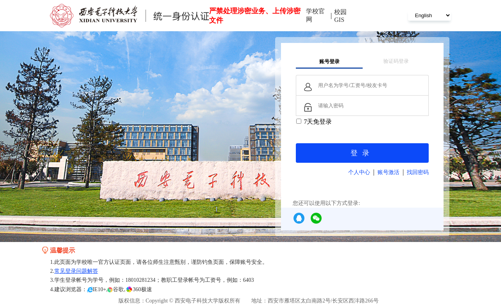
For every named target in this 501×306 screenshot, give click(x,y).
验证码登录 (396, 61)
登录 (362, 153)
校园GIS (340, 16)
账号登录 (329, 61)
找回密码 (418, 172)
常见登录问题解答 (76, 271)
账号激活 (388, 172)
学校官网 (315, 15)
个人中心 (359, 172)
